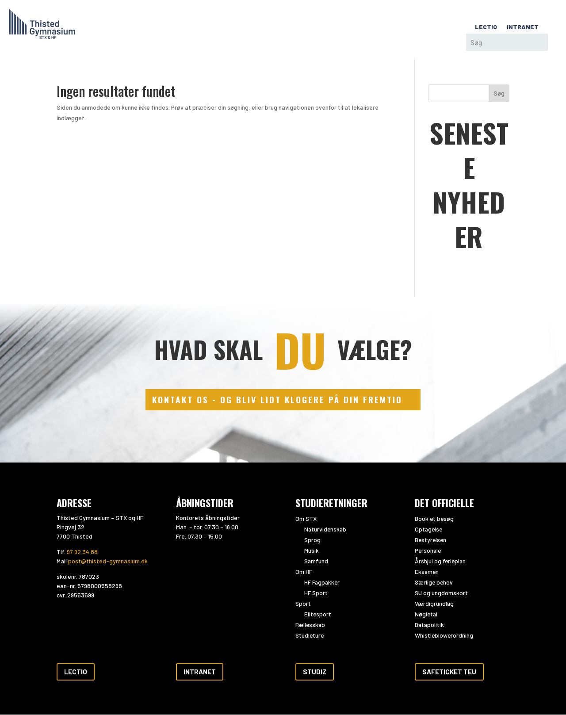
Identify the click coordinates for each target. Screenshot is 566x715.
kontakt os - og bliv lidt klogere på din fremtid (277, 400)
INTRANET (523, 27)
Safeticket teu (449, 672)
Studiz (314, 672)
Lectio (75, 672)
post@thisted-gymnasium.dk (108, 561)
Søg (499, 93)
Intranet (200, 672)
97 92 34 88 (82, 552)
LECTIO (486, 27)
